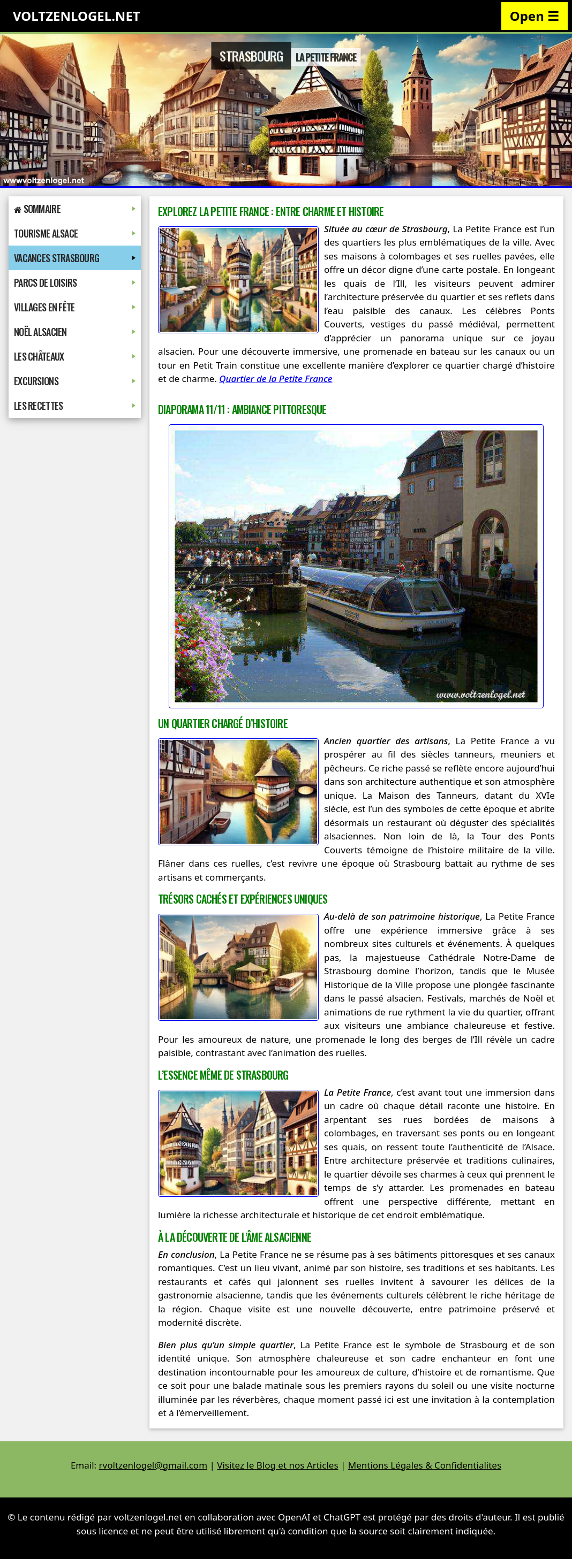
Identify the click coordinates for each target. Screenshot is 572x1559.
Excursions (75, 381)
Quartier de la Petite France (275, 378)
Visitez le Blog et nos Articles (277, 1465)
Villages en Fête (75, 307)
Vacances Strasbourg (75, 258)
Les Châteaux (75, 356)
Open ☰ (534, 16)
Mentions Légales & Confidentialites (424, 1465)
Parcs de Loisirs (75, 282)
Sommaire (75, 209)
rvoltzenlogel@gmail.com (153, 1465)
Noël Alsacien (75, 332)
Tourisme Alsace (75, 233)
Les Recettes (75, 405)
